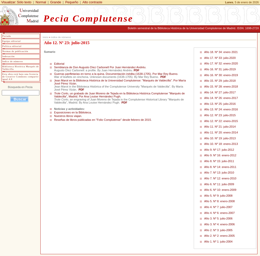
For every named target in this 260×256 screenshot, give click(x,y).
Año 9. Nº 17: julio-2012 (219, 149)
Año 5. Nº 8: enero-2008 (219, 201)
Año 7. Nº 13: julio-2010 (219, 172)
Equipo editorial (11, 41)
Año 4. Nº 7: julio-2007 (218, 207)
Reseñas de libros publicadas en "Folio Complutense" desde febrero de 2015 (102, 119)
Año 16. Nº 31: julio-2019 (220, 69)
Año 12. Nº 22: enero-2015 (221, 121)
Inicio (45, 37)
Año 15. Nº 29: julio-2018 (220, 80)
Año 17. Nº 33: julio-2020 (220, 57)
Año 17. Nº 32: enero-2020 (221, 63)
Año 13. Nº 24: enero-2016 (221, 109)
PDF (137, 70)
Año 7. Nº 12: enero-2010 (220, 178)
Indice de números (61, 37)
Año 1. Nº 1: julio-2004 (218, 241)
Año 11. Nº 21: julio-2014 (220, 126)
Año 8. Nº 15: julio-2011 (219, 161)
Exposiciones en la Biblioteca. (73, 112)
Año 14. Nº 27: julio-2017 (220, 92)
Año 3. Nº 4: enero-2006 (219, 224)
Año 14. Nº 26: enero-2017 (221, 97)
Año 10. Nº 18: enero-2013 (221, 143)
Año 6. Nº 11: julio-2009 (219, 184)
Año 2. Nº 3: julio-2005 (218, 230)
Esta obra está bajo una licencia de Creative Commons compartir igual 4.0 (20, 76)
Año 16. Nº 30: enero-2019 (221, 75)
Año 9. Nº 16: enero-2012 (220, 155)
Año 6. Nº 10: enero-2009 (220, 189)
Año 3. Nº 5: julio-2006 (218, 218)
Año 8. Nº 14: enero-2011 (220, 166)
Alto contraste (92, 2)
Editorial (59, 63)
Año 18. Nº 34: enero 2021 (221, 52)
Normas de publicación (15, 51)
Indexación (8, 56)
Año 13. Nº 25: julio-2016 (220, 103)
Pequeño (71, 2)
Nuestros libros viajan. (68, 115)
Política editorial (12, 46)
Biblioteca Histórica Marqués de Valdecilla (20, 67)
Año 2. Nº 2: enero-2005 (219, 235)
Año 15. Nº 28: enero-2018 (221, 86)
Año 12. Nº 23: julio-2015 (220, 115)
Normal (41, 2)
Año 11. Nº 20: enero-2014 (221, 132)
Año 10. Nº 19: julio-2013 (220, 138)
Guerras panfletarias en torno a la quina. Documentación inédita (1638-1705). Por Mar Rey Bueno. (116, 73)
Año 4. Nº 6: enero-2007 (219, 212)
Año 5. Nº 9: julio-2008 (218, 195)
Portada (6, 36)
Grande (55, 2)
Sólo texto (24, 2)
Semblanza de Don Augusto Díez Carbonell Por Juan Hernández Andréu (99, 67)
